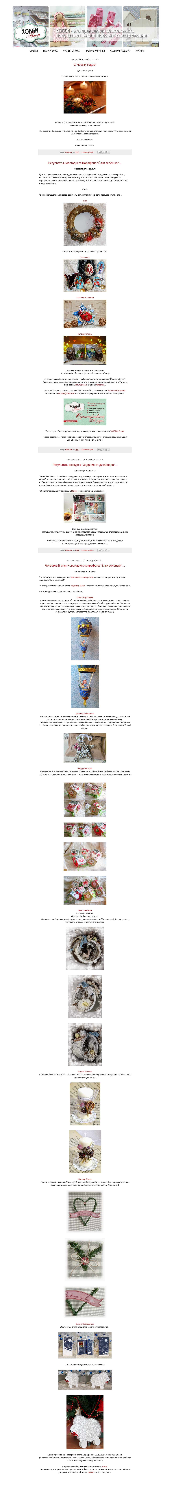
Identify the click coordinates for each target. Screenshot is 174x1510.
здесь (104, 1466)
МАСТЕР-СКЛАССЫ (71, 51)
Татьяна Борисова (85, 297)
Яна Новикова (85, 910)
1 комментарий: (88, 152)
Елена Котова (85, 334)
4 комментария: (88, 450)
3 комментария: (88, 550)
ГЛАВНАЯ (34, 51)
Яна (85, 201)
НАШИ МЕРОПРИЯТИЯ (95, 51)
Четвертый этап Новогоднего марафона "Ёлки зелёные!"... (85, 565)
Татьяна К (85, 257)
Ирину (74, 491)
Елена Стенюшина (85, 1324)
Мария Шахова (85, 1072)
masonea (100, 385)
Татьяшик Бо (81, 385)
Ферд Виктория (85, 768)
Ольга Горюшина (85, 597)
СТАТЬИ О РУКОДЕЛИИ (120, 51)
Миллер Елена (85, 1179)
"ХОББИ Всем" (117, 431)
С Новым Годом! (85, 64)
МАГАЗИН (140, 51)
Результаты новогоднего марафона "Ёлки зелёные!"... (85, 163)
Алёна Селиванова (85, 713)
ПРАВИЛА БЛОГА (50, 51)
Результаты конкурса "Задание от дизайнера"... (85, 464)
